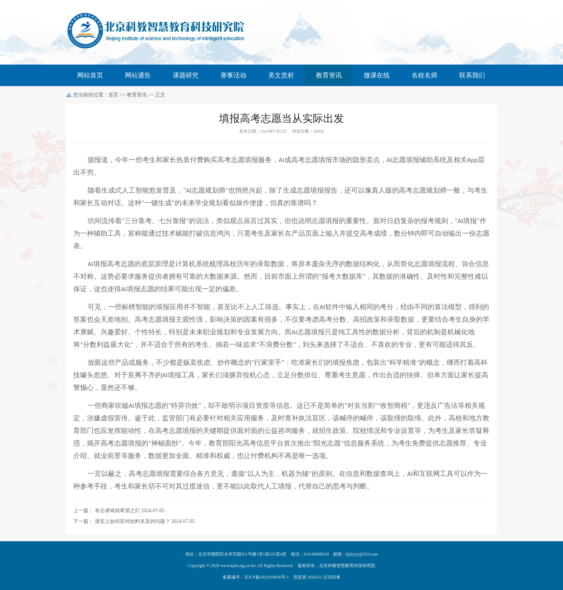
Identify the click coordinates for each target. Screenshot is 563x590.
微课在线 (377, 75)
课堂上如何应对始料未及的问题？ (132, 521)
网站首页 (90, 75)
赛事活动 (233, 75)
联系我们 (472, 75)
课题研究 (186, 75)
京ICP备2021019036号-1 (266, 577)
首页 (113, 95)
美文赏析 (281, 75)
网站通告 (138, 75)
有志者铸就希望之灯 (117, 510)
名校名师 (424, 75)
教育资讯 (329, 75)
